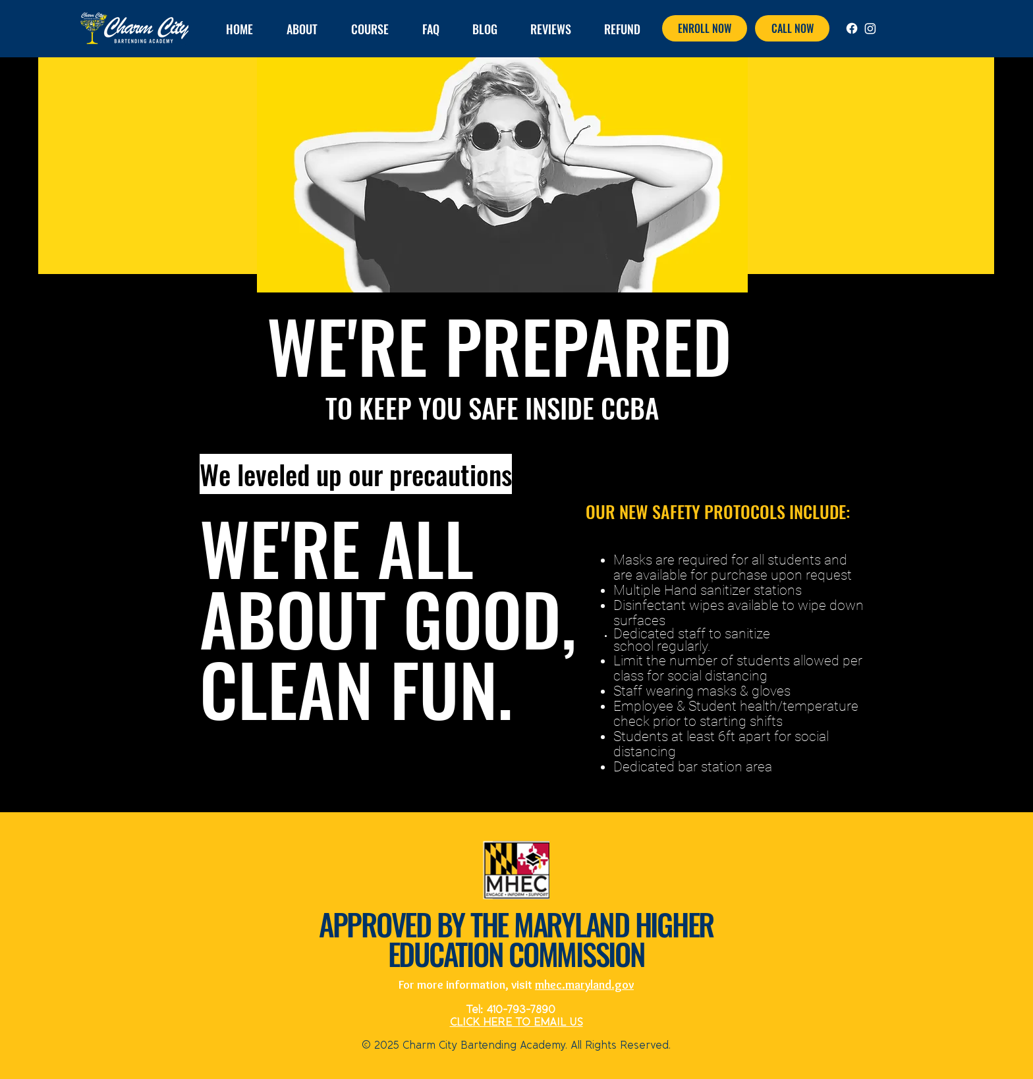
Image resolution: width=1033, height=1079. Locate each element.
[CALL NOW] (792, 28)
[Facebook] (852, 28)
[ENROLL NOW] (704, 28)
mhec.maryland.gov (584, 985)
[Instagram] (870, 28)
